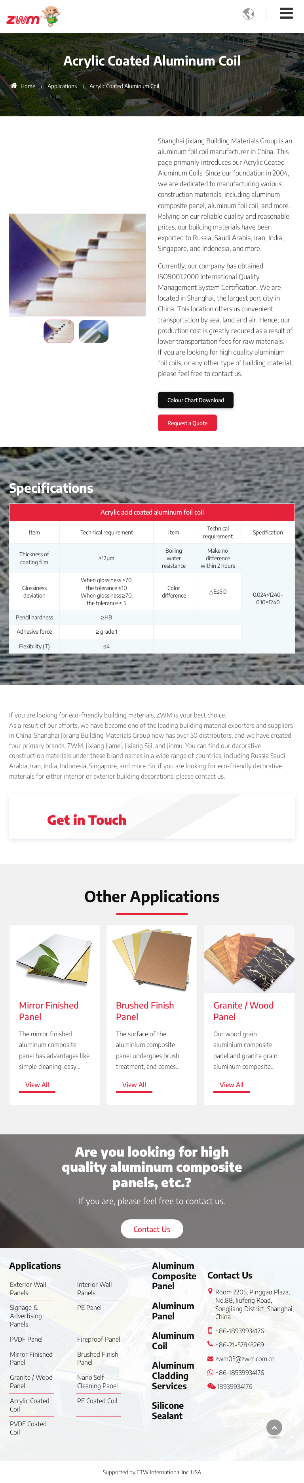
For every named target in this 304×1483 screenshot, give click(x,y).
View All (37, 1085)
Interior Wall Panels (94, 1289)
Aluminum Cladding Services (173, 1375)
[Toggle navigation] (286, 12)
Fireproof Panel (98, 1339)
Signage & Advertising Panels (26, 1316)
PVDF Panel (26, 1339)
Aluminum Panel (173, 1310)
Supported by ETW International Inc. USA (152, 1472)
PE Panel (89, 1307)
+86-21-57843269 (239, 1345)
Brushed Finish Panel (145, 1010)
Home (22, 85)
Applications (62, 85)
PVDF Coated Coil (28, 1428)
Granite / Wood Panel (243, 1010)
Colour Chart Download (195, 399)
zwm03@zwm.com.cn (245, 1359)
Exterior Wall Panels (28, 1289)
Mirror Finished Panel (49, 1010)
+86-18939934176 (239, 1331)
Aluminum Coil (173, 1340)
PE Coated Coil (97, 1401)
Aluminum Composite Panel (174, 1275)
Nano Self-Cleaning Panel (97, 1381)
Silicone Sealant (168, 1410)
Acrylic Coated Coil (29, 1405)
